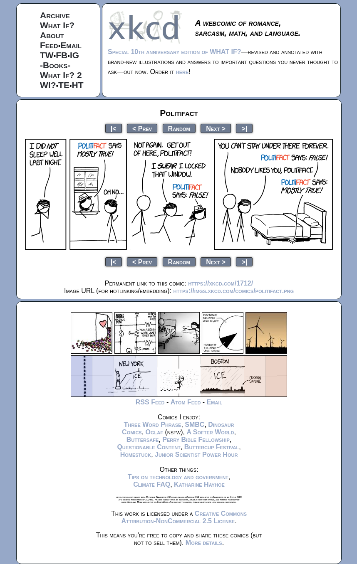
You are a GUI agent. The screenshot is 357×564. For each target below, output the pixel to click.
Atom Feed (186, 402)
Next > (216, 128)
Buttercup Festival (211, 447)
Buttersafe (142, 439)
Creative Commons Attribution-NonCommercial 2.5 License (184, 517)
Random (179, 128)
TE (63, 85)
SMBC (194, 424)
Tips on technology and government (178, 476)
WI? (48, 85)
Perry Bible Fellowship (196, 439)
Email (71, 45)
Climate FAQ (151, 484)
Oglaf (154, 432)
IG (74, 55)
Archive (55, 15)
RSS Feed (150, 402)
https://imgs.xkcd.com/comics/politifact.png (234, 290)
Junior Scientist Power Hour (196, 454)
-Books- (55, 65)
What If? (57, 25)
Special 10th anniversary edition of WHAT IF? (174, 51)
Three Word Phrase (152, 424)
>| (244, 128)
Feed (49, 45)
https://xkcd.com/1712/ (220, 283)
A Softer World (210, 432)
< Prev (142, 128)
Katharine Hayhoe (199, 484)
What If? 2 (61, 75)
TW (47, 55)
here (182, 71)
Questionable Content (149, 447)
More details (204, 542)
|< (114, 128)
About (52, 35)
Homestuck (135, 454)
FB (61, 55)
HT (78, 85)
